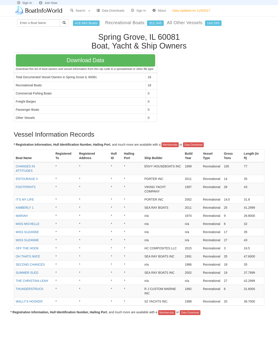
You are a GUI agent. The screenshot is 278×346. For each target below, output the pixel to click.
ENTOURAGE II (27, 179)
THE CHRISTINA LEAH (32, 281)
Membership (170, 144)
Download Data (85, 60)
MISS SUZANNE (27, 232)
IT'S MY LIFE (25, 199)
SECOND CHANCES (30, 264)
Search (80, 10)
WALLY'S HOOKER (29, 301)
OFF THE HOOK (27, 248)
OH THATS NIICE (28, 256)
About (159, 10)
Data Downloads (111, 10)
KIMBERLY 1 (25, 207)
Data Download (193, 144)
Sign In (24, 3)
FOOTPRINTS (26, 187)
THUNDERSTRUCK (30, 289)
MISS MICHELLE (28, 224)
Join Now (48, 3)
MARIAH (22, 215)
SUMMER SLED (27, 272)
